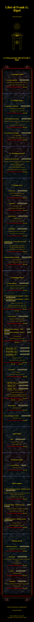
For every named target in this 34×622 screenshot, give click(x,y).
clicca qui (25, 87)
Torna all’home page (17, 16)
